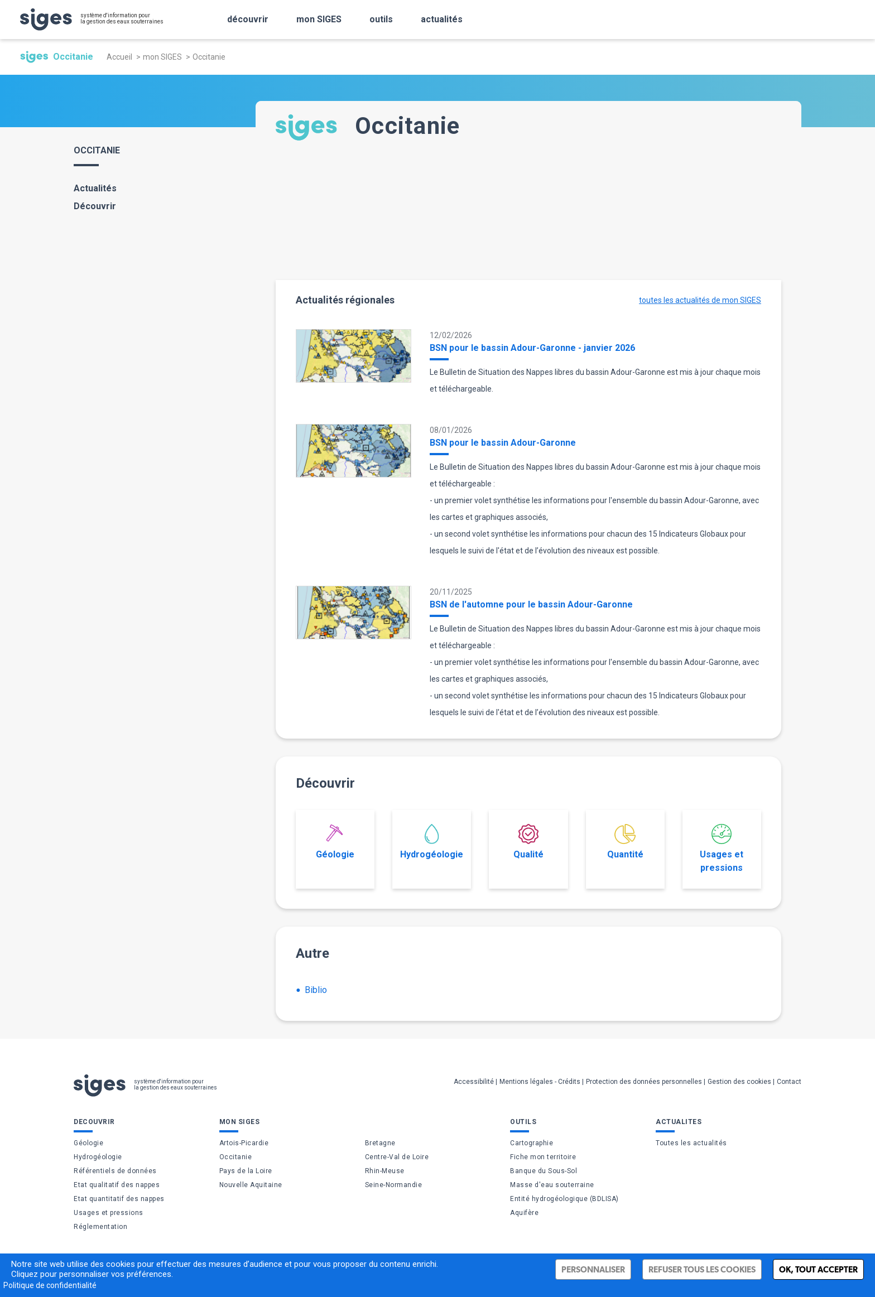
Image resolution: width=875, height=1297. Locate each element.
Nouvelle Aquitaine (250, 1185)
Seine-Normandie (393, 1185)
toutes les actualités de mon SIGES (700, 300)
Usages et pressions (721, 848)
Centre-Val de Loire (397, 1157)
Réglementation (100, 1227)
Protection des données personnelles (644, 1082)
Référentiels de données (115, 1171)
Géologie (335, 842)
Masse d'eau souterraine (552, 1185)
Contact (789, 1082)
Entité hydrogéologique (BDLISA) (564, 1199)
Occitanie (235, 1157)
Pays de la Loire (245, 1171)
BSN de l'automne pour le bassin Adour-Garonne (531, 604)
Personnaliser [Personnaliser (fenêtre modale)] (593, 1269)
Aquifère (524, 1213)
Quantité (625, 842)
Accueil (119, 56)
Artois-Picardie (244, 1143)
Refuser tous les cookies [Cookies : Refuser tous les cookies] (702, 1269)
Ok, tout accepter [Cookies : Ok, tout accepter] (818, 1269)
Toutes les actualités (691, 1143)
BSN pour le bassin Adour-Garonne (503, 442)
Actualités (95, 188)
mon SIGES (162, 56)
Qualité (528, 842)
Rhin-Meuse (385, 1171)
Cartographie (531, 1143)
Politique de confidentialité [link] (50, 1285)
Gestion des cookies (739, 1082)
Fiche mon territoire (543, 1157)
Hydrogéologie (431, 842)
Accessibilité (474, 1082)
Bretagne (380, 1143)
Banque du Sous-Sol (543, 1171)
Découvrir (95, 206)
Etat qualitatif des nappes (117, 1185)
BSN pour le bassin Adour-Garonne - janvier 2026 (532, 348)
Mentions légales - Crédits (539, 1082)
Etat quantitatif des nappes (119, 1199)
